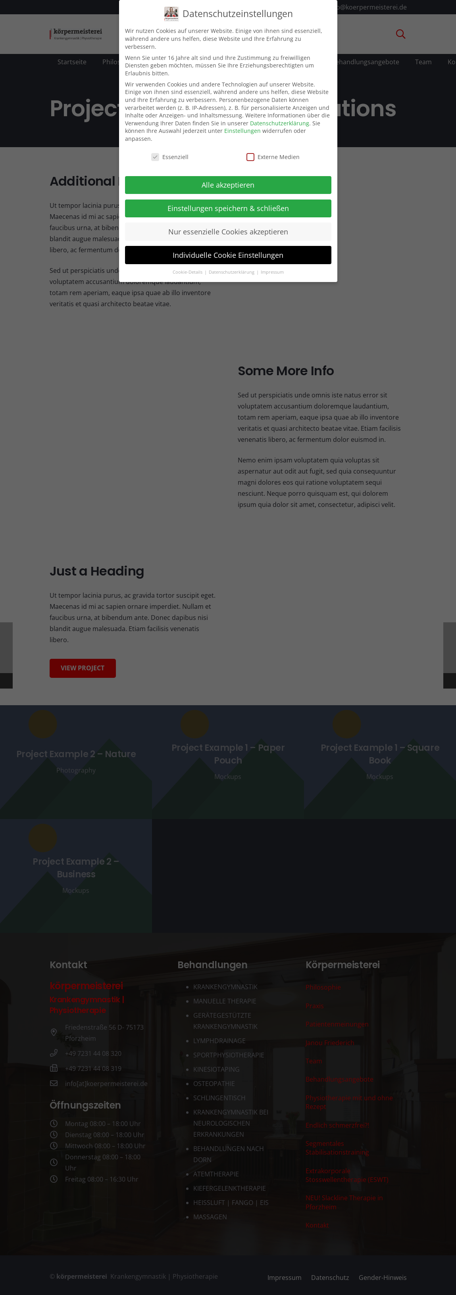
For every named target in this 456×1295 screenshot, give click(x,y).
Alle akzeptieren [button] (228, 179)
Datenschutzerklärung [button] (232, 266)
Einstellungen (242, 125)
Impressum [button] (272, 266)
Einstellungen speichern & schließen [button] (228, 202)
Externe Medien (273, 151)
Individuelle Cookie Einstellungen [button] (228, 249)
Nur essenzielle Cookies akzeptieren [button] (228, 225)
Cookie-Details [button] (188, 266)
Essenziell (170, 151)
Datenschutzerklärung (279, 117)
